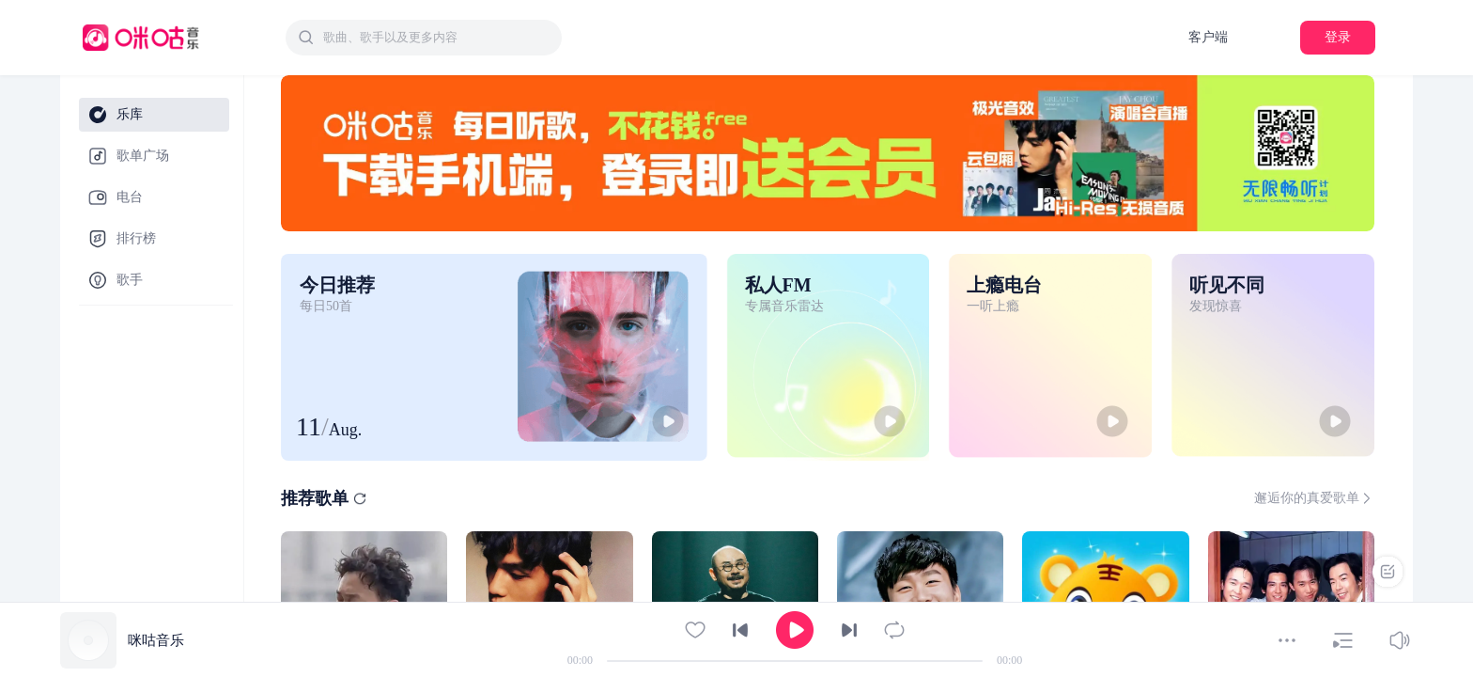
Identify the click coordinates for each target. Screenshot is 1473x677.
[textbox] (436, 38)
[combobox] (424, 37)
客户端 (1208, 37)
